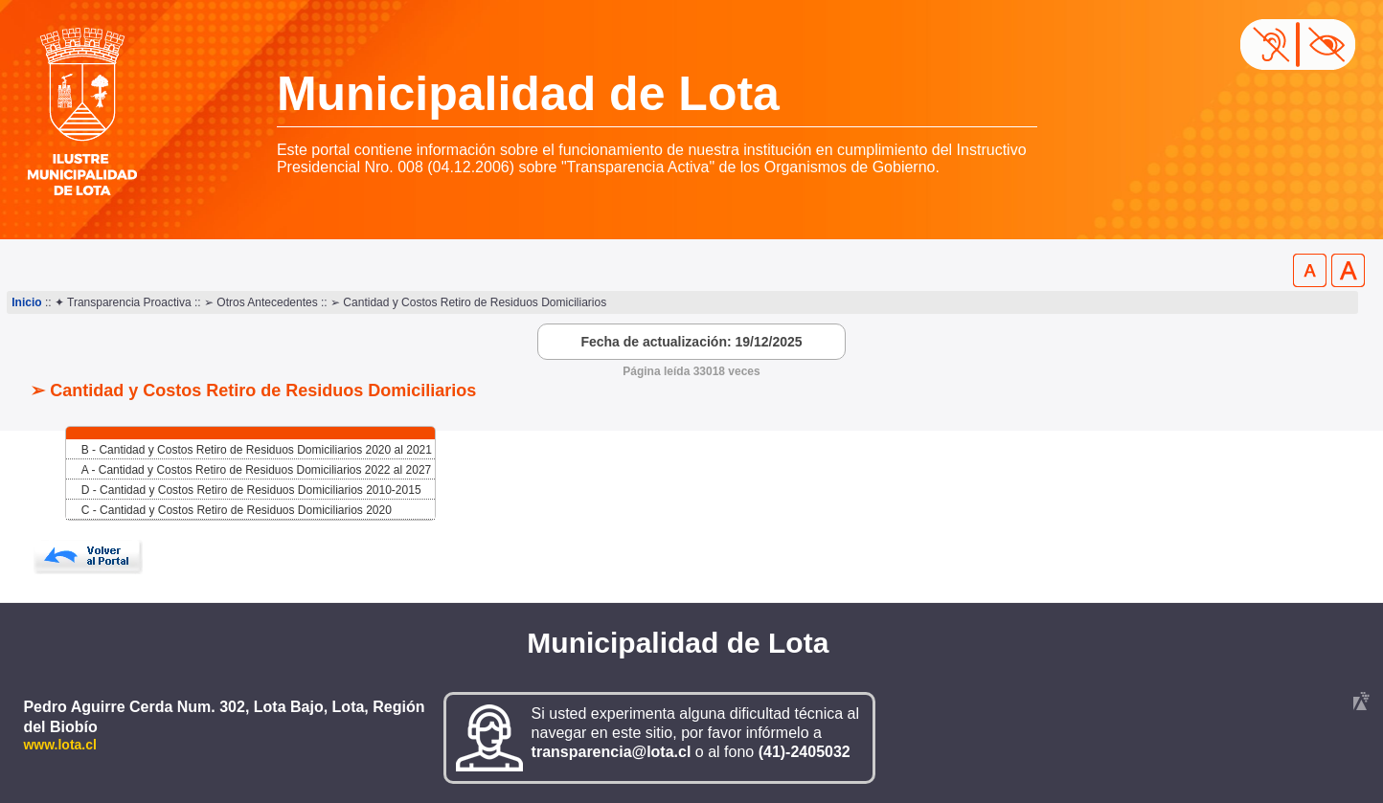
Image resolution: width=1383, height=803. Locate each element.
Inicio (26, 302)
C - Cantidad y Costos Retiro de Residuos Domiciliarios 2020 (236, 510)
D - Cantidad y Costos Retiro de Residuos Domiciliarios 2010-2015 (251, 490)
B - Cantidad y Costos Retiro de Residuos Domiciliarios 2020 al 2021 (256, 450)
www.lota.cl (60, 744)
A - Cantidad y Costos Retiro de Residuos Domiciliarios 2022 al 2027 (256, 470)
